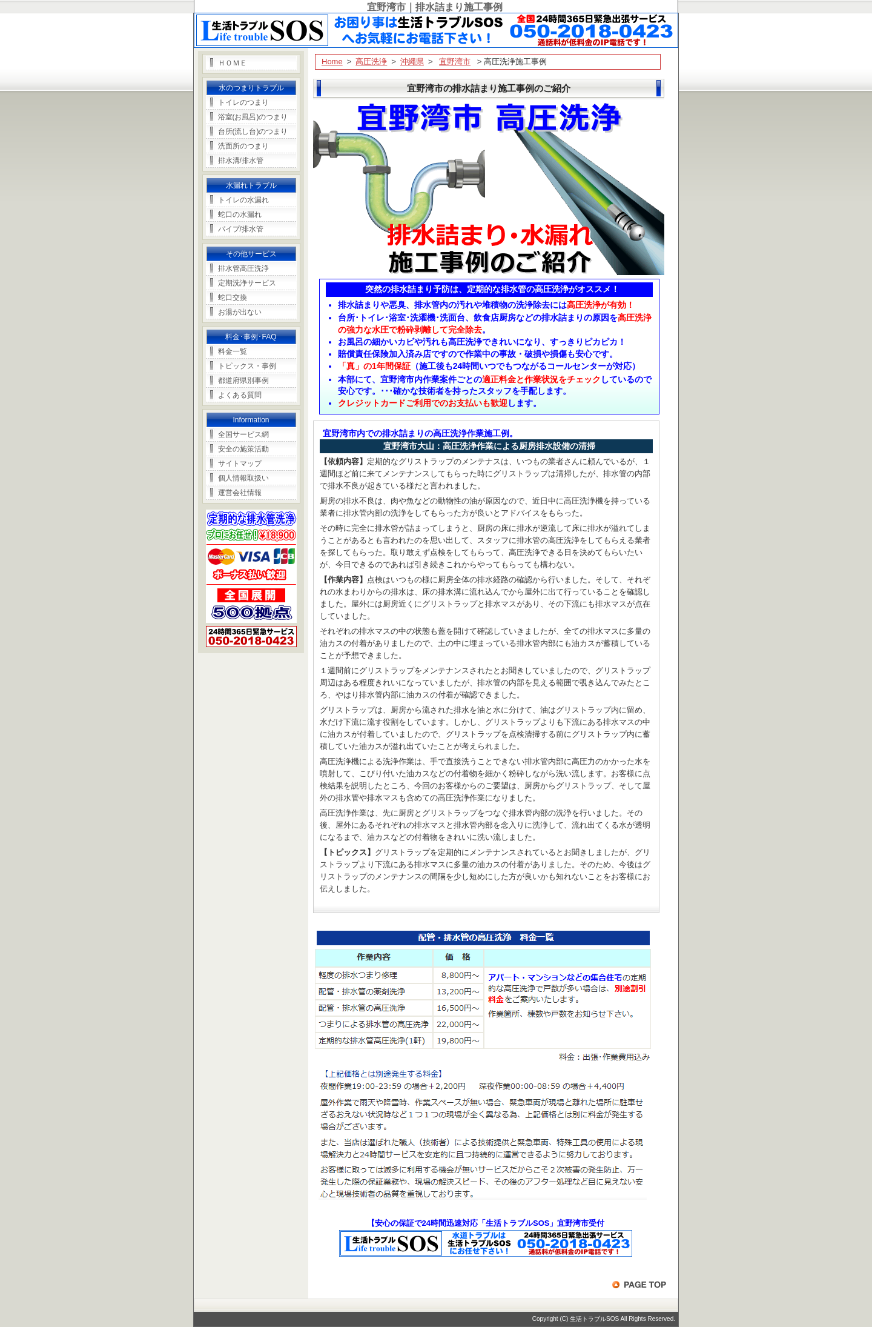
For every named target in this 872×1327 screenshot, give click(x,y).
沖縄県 (412, 61)
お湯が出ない (240, 312)
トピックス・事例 (247, 366)
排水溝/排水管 (240, 160)
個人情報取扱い (243, 478)
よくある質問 (240, 395)
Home (332, 61)
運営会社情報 (240, 492)
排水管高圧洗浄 (243, 268)
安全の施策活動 (243, 449)
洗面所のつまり (243, 146)
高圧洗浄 (371, 61)
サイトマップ (240, 463)
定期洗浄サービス (247, 283)
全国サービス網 (243, 434)
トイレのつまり (243, 102)
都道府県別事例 (243, 380)
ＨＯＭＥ (232, 63)
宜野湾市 (455, 61)
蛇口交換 (232, 297)
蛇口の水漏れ (240, 214)
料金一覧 (232, 351)
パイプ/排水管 (240, 229)
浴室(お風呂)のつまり (253, 117)
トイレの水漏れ (243, 200)
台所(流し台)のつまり (253, 131)
